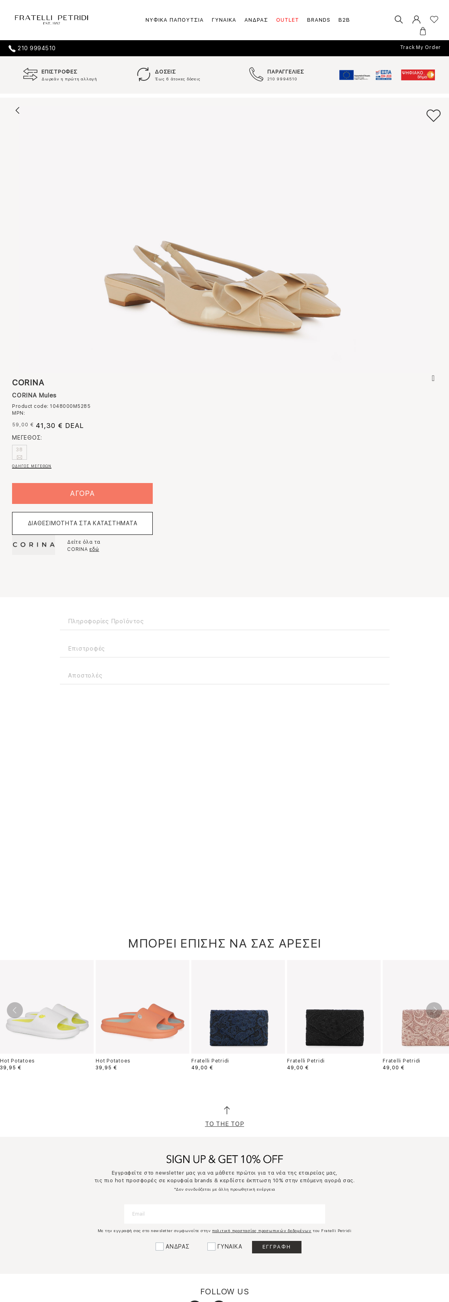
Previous (15, 1010)
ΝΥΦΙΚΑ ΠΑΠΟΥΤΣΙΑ (175, 20)
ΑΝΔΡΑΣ (256, 20)
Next (434, 1010)
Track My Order (420, 47)
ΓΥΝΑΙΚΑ (224, 20)
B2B (344, 20)
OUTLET (287, 20)
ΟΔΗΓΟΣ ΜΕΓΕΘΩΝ (31, 466)
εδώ (94, 549)
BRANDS (318, 20)
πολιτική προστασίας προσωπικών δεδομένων (262, 1230)
